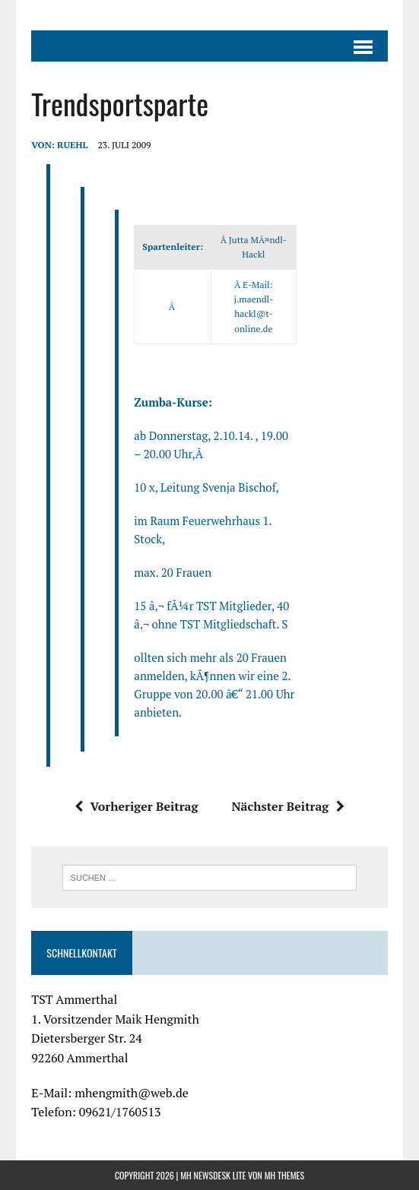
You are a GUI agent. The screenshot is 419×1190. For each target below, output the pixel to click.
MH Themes (284, 1175)
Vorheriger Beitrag (136, 806)
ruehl (72, 144)
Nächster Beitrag (287, 806)
